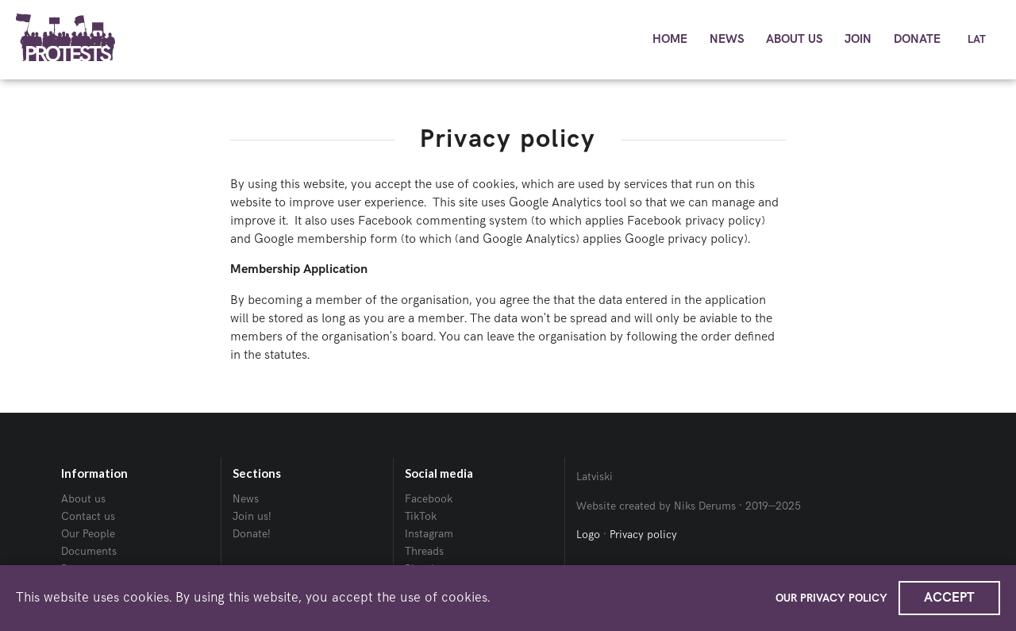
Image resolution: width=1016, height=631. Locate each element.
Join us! (252, 516)
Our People (88, 534)
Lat (977, 39)
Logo (588, 534)
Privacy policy (643, 534)
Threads (424, 551)
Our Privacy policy (831, 598)
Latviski (594, 476)
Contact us (88, 516)
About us (83, 499)
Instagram (429, 534)
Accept (949, 598)
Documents (89, 551)
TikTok (421, 516)
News (246, 499)
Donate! (252, 534)
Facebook (428, 499)
